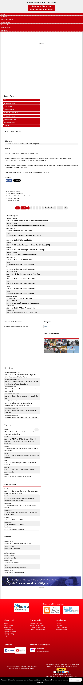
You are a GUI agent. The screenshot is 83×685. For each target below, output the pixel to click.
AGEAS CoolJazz (18, 519)
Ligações (4, 30)
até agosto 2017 (39, 648)
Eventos (8, 233)
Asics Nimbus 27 (10, 553)
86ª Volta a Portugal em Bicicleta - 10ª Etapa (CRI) (32, 245)
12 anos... (8, 141)
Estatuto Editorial (9, 103)
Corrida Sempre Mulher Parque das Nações (29, 225)
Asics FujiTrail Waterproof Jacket (15, 568)
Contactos (7, 126)
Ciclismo (8, 243)
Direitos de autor (9, 109)
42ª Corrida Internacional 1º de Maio (27, 274)
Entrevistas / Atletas (10, 386)
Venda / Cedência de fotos (37, 629)
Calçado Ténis (8, 541)
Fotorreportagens (7, 19)
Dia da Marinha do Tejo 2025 (22, 477)
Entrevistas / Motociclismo (12, 394)
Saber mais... (41, 682)
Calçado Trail (8, 560)
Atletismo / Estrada (11, 218)
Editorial (6, 100)
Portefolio (59, 625)
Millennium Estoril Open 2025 (24, 264)
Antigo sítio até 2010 (10, 119)
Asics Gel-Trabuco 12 (11, 563)
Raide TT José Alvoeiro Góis (24, 308)
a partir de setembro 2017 (42, 652)
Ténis (8, 262)
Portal (3, 14)
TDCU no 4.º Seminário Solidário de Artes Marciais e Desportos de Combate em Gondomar (20, 441)
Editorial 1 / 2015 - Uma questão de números (20, 196)
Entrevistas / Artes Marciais (12, 372)
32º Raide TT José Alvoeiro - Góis (26, 313)
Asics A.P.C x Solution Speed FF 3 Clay (17, 543)
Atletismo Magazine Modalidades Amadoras (21, 668)
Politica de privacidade (11, 113)
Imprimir (36, 143)
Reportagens (5, 22)
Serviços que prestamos (37, 625)
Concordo (75, 680)
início (12, 132)
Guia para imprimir (61, 629)
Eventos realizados (61, 627)
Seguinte (60, 208)
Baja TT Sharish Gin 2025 (23, 240)
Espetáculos (7, 489)
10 (54, 208)
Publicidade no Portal (36, 623)
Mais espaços (6, 27)
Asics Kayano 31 (10, 558)
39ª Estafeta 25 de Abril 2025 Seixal (26, 303)
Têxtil (6, 565)
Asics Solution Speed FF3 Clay (14, 572)
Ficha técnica (8, 106)
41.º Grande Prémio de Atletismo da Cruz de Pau (31, 221)
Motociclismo (10, 306)
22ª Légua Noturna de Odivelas (25, 254)
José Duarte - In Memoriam (15, 193)
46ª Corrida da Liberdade (23, 298)
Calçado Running (9, 546)
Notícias (4, 17)
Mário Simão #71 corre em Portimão (24, 417)
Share (8, 180)
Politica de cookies (10, 116)
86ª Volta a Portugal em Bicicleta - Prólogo (29, 250)
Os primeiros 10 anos (14, 191)
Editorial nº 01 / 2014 (14, 198)
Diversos (7, 460)
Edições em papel (9, 122)
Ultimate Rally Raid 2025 (23, 230)
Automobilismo (10, 228)
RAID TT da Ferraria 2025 (23, 259)
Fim (66, 208)
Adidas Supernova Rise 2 (13, 548)
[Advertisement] (41, 72)
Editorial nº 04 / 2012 (14, 200)
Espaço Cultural (6, 25)
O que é (58, 623)
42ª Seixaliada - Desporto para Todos (27, 235)
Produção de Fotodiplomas (37, 627)
